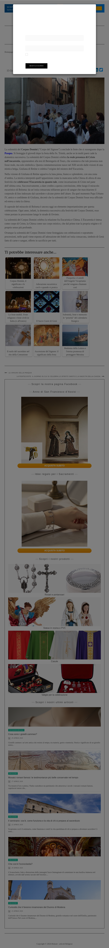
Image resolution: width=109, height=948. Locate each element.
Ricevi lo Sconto (37, 66)
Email (28, 44)
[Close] (94, 6)
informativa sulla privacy (70, 54)
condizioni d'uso (54, 54)
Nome (28, 34)
